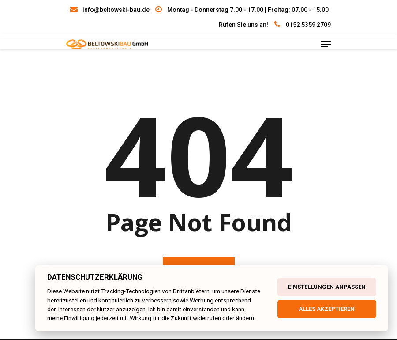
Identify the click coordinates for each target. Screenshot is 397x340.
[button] (17, 322)
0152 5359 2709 (308, 24)
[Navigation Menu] (326, 44)
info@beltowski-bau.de (116, 9)
